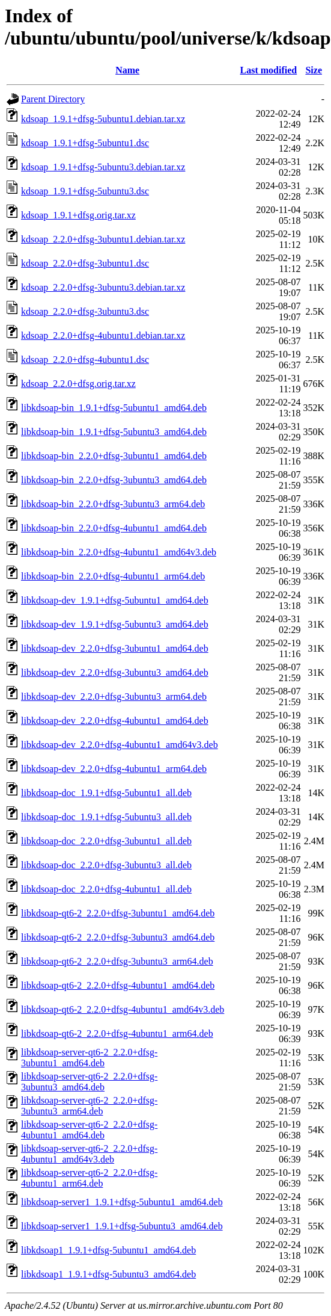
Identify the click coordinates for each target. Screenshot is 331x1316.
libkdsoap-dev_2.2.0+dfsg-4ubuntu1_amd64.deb (114, 720)
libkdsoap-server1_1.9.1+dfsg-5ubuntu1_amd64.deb (122, 1202)
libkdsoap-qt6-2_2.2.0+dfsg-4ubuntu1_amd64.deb (117, 985)
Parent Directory (53, 99)
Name (127, 70)
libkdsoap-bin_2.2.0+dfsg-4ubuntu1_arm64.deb (113, 576)
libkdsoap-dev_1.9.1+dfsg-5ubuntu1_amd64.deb (114, 600)
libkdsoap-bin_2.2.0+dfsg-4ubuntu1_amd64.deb (114, 528)
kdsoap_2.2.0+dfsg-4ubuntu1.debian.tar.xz (103, 335)
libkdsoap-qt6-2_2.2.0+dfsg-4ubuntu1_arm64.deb (117, 1033)
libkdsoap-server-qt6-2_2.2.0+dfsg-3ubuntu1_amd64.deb (89, 1057)
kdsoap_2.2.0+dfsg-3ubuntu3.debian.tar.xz (103, 287)
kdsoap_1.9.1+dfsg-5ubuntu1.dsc (85, 143)
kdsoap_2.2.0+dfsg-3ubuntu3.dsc (85, 311)
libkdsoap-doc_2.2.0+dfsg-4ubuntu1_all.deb (106, 889)
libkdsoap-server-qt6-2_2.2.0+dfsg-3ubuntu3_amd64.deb (89, 1081)
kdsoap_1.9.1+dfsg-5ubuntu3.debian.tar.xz (103, 167)
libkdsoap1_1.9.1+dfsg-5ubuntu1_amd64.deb (108, 1250)
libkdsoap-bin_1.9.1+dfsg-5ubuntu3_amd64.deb (114, 432)
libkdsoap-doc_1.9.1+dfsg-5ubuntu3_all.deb (106, 817)
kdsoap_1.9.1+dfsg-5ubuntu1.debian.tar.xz (103, 119)
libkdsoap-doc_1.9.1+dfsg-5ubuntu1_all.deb (106, 793)
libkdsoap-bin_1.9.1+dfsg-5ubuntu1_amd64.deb (114, 408)
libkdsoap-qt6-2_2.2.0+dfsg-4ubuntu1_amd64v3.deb (122, 1009)
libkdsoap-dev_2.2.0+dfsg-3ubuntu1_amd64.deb (114, 648)
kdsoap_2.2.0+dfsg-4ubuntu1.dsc (85, 359)
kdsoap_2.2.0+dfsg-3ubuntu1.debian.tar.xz (103, 239)
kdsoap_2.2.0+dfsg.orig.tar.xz (78, 383)
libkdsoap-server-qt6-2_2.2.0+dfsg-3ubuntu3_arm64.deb (89, 1105)
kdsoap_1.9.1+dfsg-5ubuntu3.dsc (85, 191)
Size (313, 70)
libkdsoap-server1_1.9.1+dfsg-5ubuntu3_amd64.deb (122, 1226)
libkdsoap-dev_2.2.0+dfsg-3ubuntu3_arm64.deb (114, 696)
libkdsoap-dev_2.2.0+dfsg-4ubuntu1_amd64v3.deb (119, 745)
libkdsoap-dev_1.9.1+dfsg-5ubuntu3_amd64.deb (114, 624)
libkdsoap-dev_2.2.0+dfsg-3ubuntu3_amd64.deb (114, 672)
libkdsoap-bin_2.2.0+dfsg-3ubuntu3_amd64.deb (114, 480)
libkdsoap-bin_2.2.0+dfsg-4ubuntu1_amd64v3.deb (118, 552)
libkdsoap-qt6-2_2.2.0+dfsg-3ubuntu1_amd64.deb (117, 913)
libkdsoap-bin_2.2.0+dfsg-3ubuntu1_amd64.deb (114, 456)
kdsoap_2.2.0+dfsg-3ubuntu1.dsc (85, 263)
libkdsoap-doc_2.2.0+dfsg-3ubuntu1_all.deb (106, 841)
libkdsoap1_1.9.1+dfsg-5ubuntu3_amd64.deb (108, 1274)
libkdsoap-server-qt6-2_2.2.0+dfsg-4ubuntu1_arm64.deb (89, 1177)
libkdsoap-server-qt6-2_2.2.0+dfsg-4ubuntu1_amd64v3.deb (89, 1153)
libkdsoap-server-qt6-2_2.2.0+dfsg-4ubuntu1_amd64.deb (89, 1129)
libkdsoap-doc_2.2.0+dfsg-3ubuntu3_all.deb (106, 865)
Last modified (268, 70)
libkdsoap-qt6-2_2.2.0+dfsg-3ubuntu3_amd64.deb (117, 937)
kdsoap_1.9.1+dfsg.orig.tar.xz (78, 215)
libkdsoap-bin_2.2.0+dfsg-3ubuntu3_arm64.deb (113, 504)
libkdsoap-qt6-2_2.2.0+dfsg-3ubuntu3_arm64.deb (117, 961)
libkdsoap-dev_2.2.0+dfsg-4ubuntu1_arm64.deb (114, 769)
